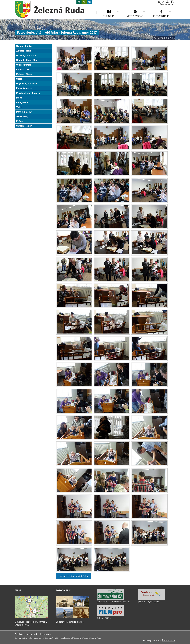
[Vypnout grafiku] (163, 2)
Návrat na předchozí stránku (74, 576)
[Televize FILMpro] (110, 615)
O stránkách (45, 634)
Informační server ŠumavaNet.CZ (43, 638)
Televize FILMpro (104, 618)
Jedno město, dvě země (148, 601)
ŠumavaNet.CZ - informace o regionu (113, 601)
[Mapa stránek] (167, 2)
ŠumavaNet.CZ (168, 640)
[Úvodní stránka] (159, 2)
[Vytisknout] (172, 2)
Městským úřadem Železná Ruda (86, 638)
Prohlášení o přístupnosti (26, 634)
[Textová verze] (166, 4)
